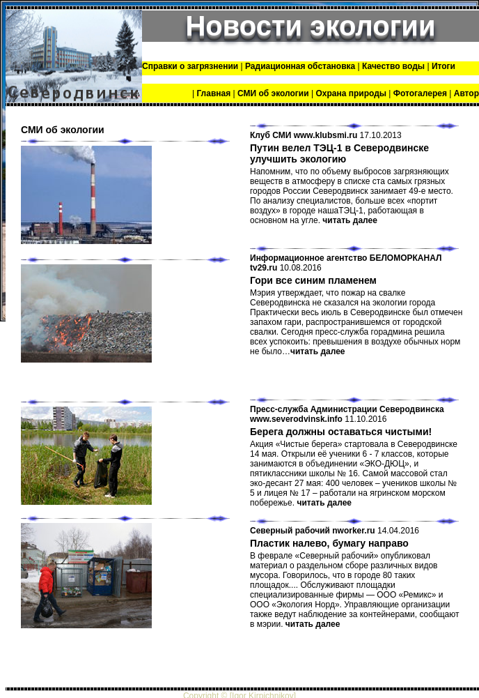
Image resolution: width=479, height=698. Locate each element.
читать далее (349, 220)
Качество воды (393, 66)
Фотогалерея (420, 93)
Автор (466, 93)
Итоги (443, 66)
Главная (213, 93)
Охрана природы (350, 93)
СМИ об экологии (273, 93)
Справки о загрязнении (191, 66)
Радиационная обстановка (300, 66)
